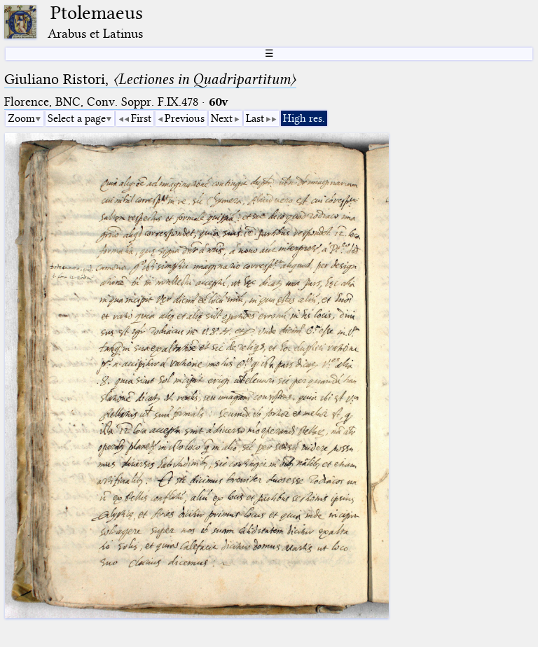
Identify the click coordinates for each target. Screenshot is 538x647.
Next (222, 118)
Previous (185, 118)
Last (255, 118)
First (141, 118)
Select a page (77, 118)
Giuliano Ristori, (150, 79)
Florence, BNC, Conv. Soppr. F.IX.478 (101, 102)
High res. (304, 118)
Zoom (21, 118)
